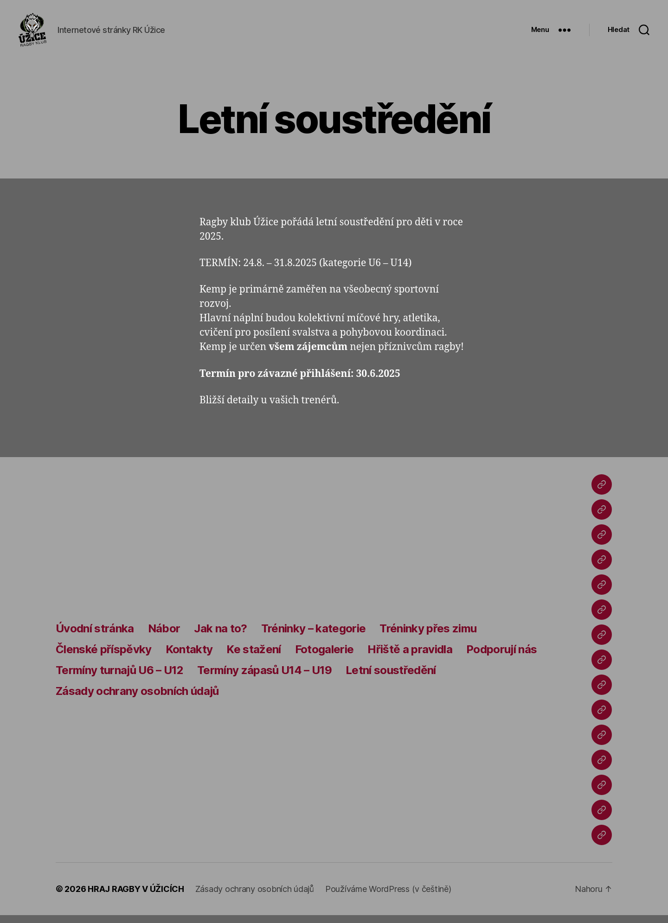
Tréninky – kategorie (313, 636)
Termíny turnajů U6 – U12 (119, 677)
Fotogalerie (324, 656)
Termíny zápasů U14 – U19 (264, 677)
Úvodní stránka (95, 636)
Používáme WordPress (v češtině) (388, 897)
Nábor (164, 636)
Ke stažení (253, 656)
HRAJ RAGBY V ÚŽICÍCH (136, 897)
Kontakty (189, 656)
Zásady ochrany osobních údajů (137, 698)
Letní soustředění (391, 677)
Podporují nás (501, 656)
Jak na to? (220, 636)
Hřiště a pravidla (409, 656)
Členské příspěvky (104, 656)
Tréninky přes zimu (427, 636)
